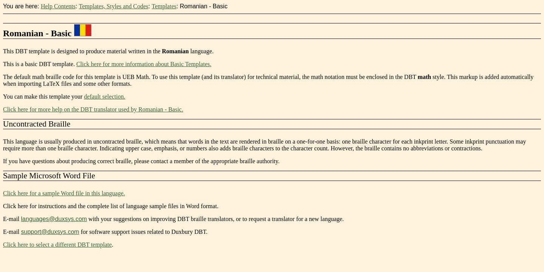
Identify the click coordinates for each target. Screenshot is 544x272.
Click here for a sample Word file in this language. (64, 193)
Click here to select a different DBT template (57, 244)
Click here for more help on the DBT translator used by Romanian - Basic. (93, 109)
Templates (163, 6)
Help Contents (58, 6)
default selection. (104, 96)
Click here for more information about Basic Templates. (144, 64)
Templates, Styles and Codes (113, 6)
